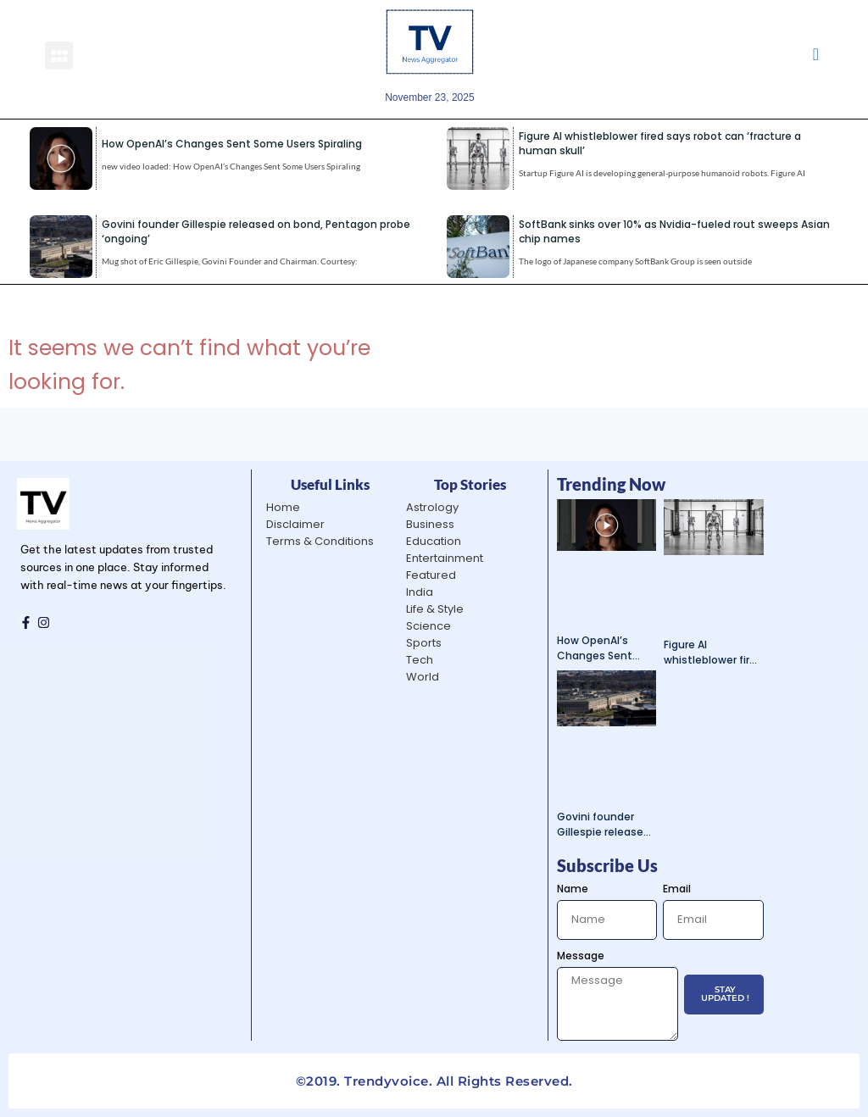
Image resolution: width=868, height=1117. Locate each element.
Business (430, 524)
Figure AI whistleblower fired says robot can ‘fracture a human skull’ (713, 652)
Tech (419, 660)
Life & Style (435, 609)
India (419, 592)
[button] (59, 55)
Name (572, 888)
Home (283, 507)
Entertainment (444, 558)
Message (580, 955)
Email (677, 888)
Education (433, 541)
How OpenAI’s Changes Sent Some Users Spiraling (232, 143)
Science (428, 626)
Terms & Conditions (320, 541)
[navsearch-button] (816, 55)
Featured (431, 575)
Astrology (432, 507)
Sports (424, 643)
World (422, 677)
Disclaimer (295, 524)
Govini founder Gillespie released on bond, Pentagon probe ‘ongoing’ (603, 824)
